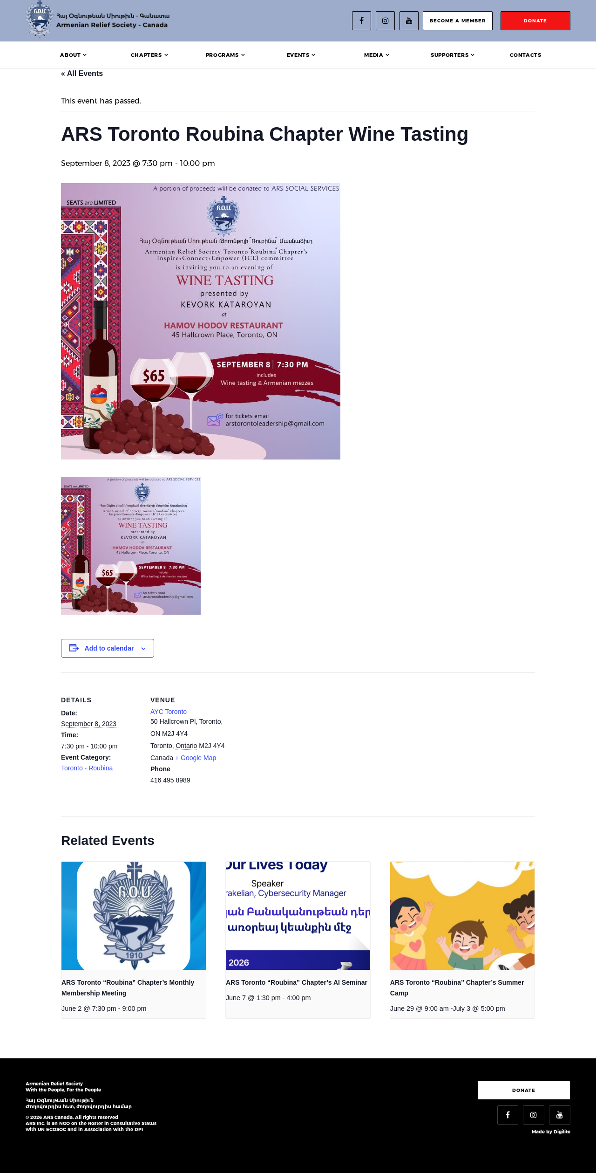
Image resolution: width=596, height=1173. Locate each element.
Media (373, 55)
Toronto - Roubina (87, 768)
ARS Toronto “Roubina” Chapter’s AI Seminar (296, 982)
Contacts (526, 55)
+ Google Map (195, 757)
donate (535, 21)
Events (298, 55)
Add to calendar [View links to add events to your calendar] (109, 648)
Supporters (449, 55)
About (70, 55)
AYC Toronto (168, 711)
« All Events (82, 73)
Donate (523, 1090)
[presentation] (133, 916)
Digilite (562, 1132)
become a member (458, 21)
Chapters (146, 55)
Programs (222, 55)
